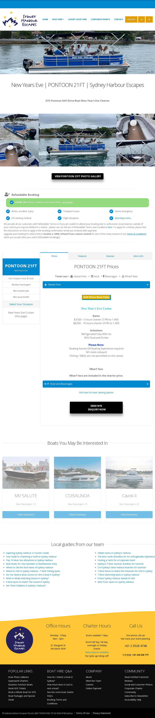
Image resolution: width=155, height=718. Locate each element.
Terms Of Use (83, 713)
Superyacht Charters (18, 680)
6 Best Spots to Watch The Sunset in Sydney (28, 581)
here (110, 227)
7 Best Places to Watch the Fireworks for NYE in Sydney (125, 571)
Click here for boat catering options (96, 392)
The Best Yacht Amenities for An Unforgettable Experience (126, 556)
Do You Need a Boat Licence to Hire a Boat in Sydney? (33, 574)
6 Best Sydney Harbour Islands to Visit (116, 578)
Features (82, 256)
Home (45, 19)
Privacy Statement (102, 713)
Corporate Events (100, 19)
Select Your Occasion (21, 304)
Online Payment (93, 688)
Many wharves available (97, 652)
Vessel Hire (53, 284)
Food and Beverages (58, 383)
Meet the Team (93, 680)
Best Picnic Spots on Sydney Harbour (116, 581)
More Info (138, 256)
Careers (89, 684)
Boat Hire (58, 19)
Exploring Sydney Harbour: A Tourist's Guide (27, 553)
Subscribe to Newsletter (136, 695)
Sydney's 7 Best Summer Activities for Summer (121, 563)
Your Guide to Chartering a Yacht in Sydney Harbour (31, 556)
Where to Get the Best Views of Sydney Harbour (29, 567)
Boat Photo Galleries (18, 677)
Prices (54, 256)
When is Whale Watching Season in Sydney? (27, 578)
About (89, 677)
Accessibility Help (133, 699)
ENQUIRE (131, 19)
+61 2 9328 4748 (136, 646)
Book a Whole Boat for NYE (22, 692)
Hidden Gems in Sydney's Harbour (114, 553)
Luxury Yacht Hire (77, 19)
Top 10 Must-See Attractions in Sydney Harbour (29, 560)
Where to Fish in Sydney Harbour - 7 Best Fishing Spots (33, 571)
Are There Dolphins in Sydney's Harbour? (26, 585)
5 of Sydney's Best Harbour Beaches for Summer (122, 567)
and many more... (123, 218)
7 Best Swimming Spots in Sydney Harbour (118, 574)
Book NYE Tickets (17, 688)
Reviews (110, 256)
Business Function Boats (20, 684)
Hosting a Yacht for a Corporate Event (116, 560)
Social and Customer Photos (139, 684)
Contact (118, 19)
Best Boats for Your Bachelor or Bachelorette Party (31, 563)
